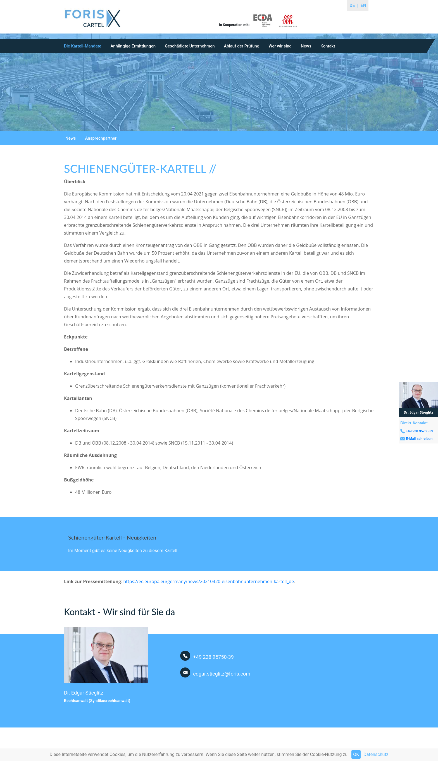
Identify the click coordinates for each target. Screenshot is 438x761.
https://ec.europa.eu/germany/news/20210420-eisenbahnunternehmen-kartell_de (208, 581)
